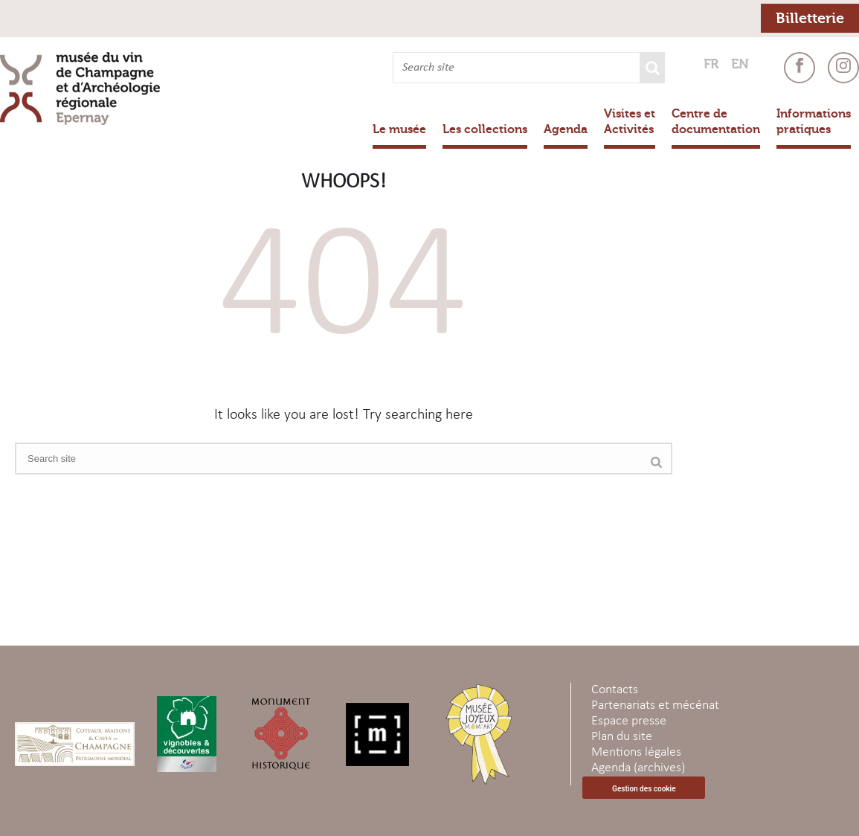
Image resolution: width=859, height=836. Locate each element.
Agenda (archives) (638, 768)
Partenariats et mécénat (655, 705)
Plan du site (621, 737)
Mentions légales (636, 752)
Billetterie (810, 18)
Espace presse (628, 721)
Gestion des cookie (643, 789)
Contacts (614, 690)
